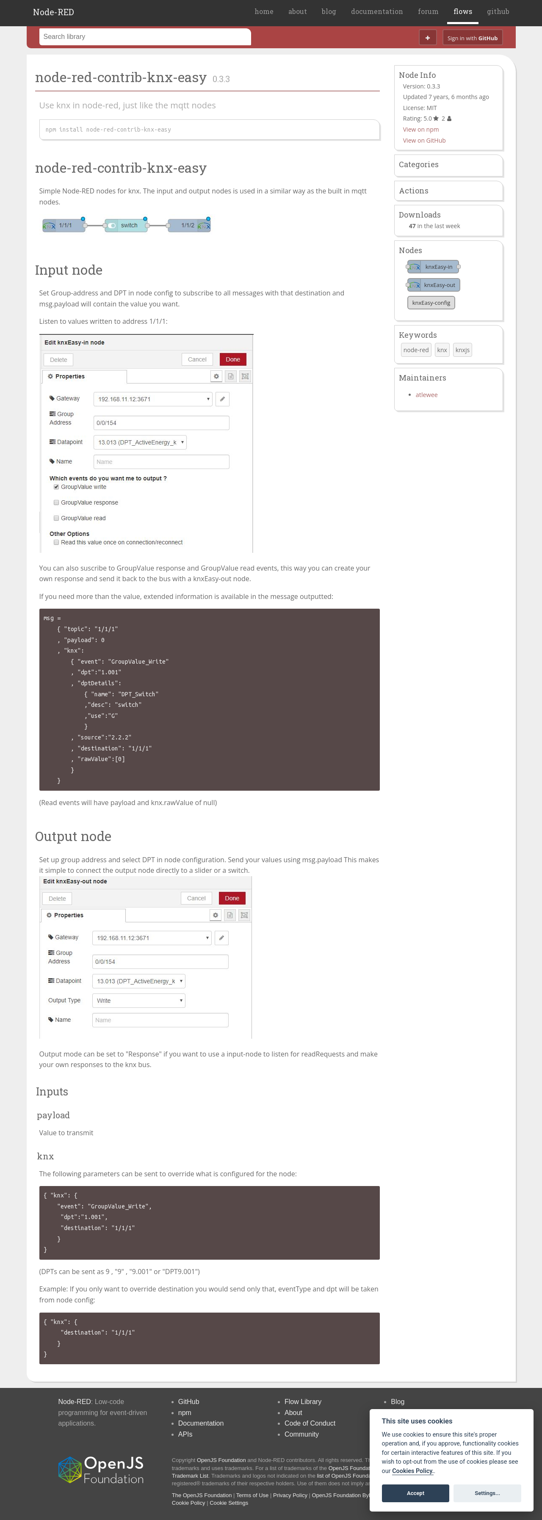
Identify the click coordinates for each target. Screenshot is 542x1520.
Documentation (201, 1423)
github (498, 11)
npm (184, 1412)
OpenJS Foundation (221, 1460)
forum (428, 11)
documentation (377, 11)
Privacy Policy (290, 1495)
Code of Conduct (310, 1423)
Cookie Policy (188, 1503)
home (264, 11)
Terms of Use (252, 1495)
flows (463, 11)
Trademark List (190, 1476)
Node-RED (53, 11)
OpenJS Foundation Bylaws (346, 1495)
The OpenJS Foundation (202, 1495)
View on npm (421, 129)
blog (329, 11)
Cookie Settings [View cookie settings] (229, 1503)
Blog (397, 1401)
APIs (185, 1434)
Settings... (487, 1493)
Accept (415, 1493)
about (297, 11)
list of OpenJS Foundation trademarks (363, 1476)
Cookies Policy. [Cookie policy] (413, 1471)
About (293, 1412)
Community (302, 1434)
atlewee (427, 395)
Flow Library (303, 1401)
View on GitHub (424, 140)
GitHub (188, 1401)
